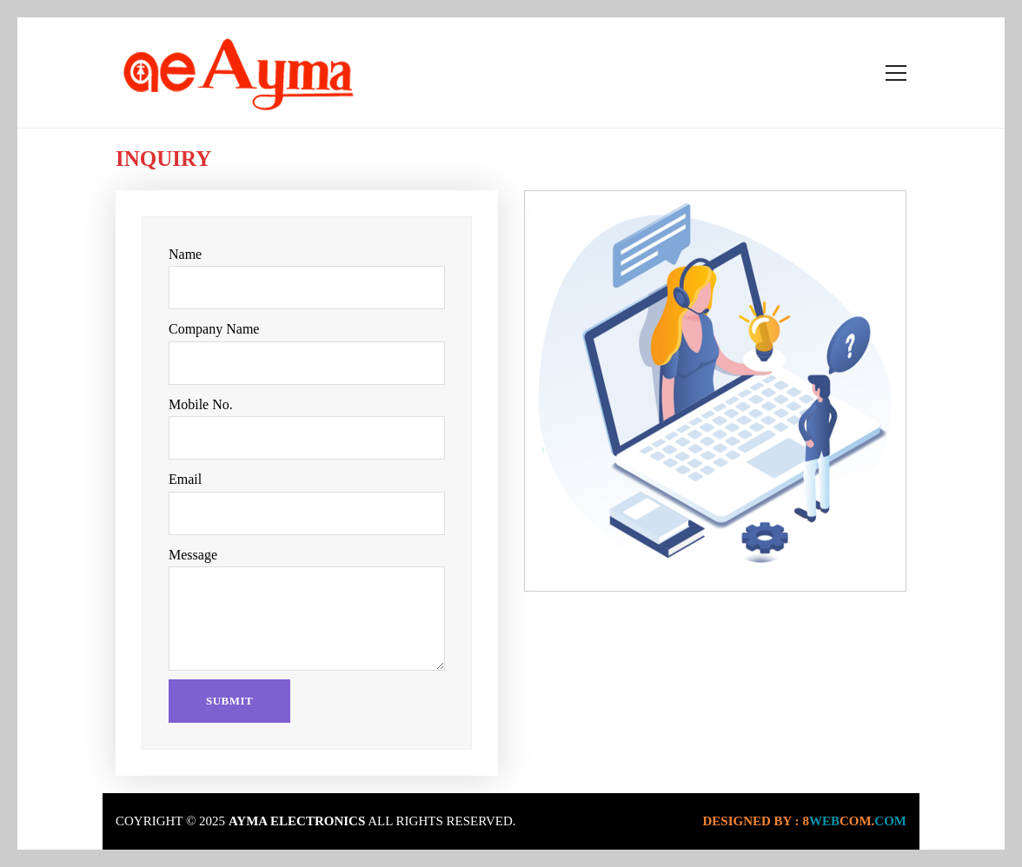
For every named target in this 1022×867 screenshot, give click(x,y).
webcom (854, 821)
